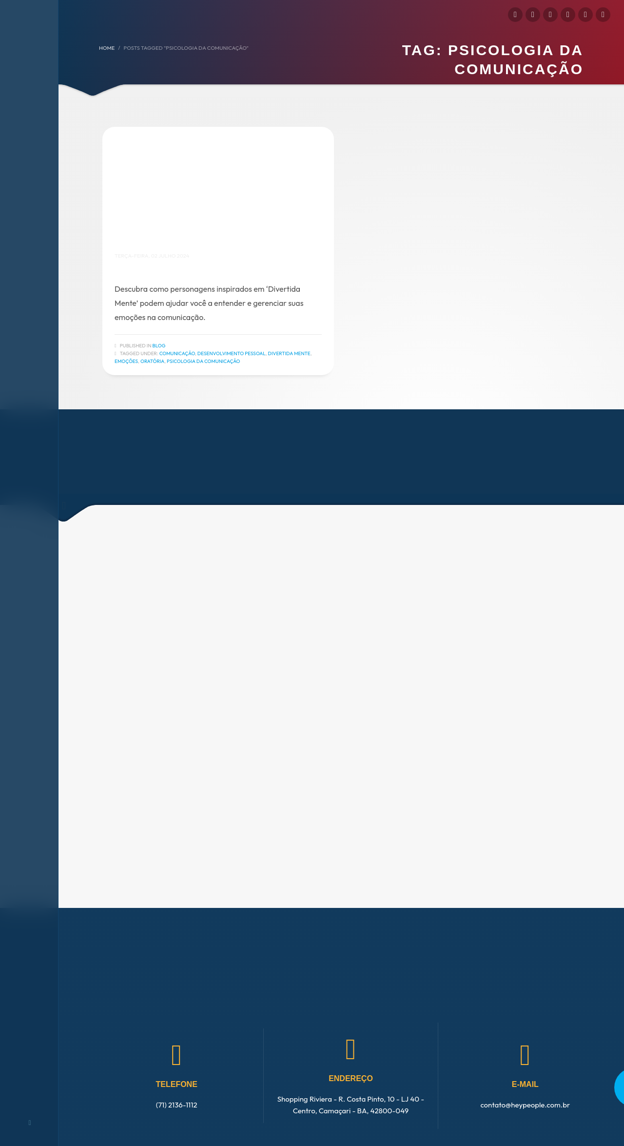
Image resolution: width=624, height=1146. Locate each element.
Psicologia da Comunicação (203, 361)
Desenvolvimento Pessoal (231, 353)
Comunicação (177, 353)
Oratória (152, 361)
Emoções (126, 361)
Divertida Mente (289, 353)
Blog (159, 345)
